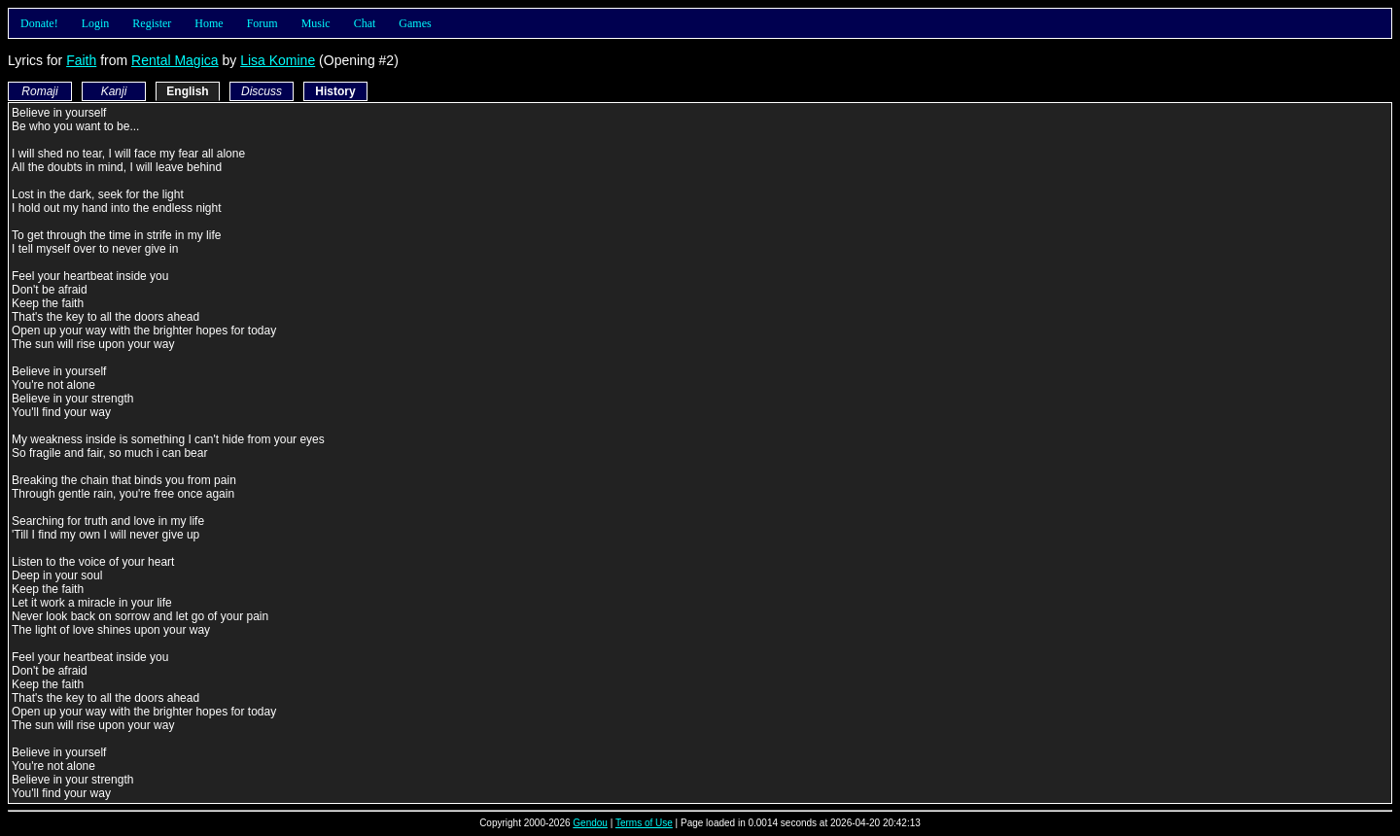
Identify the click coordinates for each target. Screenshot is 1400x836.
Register (151, 23)
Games (415, 23)
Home (208, 23)
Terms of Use (644, 823)
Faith (81, 60)
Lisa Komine (277, 60)
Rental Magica (175, 60)
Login (96, 23)
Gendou (590, 823)
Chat (365, 23)
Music (316, 23)
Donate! (39, 23)
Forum (262, 23)
